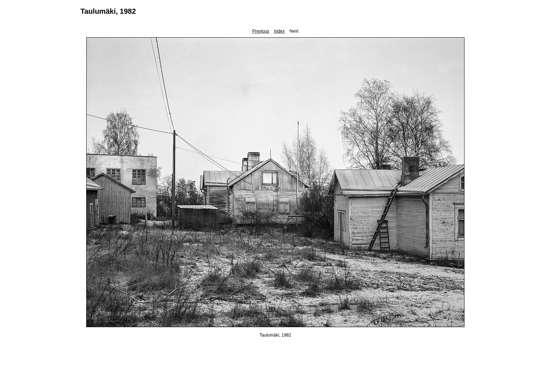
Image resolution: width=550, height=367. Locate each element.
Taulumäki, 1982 (108, 11)
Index (279, 31)
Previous (260, 31)
